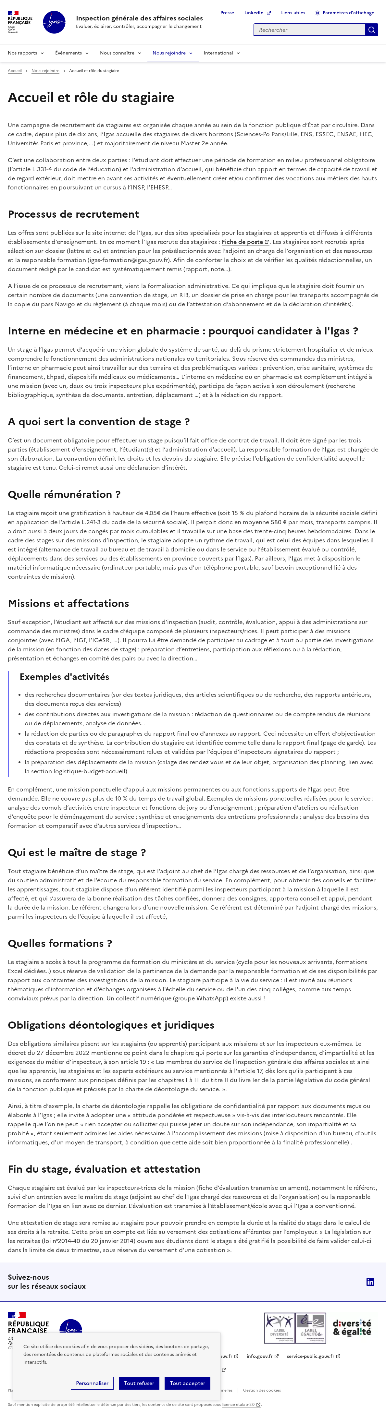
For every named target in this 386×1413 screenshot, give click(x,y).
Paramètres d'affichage (348, 12)
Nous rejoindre (169, 53)
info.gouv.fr (260, 1356)
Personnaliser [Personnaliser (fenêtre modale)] (92, 1383)
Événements (68, 53)
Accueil (15, 71)
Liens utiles (293, 12)
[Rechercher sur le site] (309, 29)
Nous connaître (117, 53)
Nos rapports (22, 53)
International (218, 53)
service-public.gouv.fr (310, 1356)
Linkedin (370, 1282)
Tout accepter (187, 1383)
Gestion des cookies (262, 1390)
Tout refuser (139, 1383)
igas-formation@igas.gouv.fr (129, 260)
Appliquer (371, 29)
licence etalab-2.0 (238, 1404)
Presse (227, 12)
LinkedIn (254, 12)
